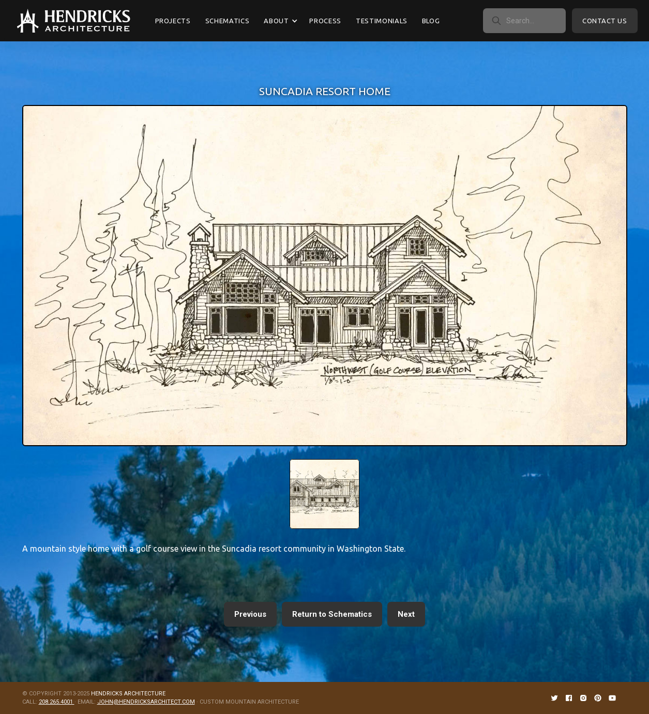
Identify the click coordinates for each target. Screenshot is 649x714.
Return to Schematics (332, 614)
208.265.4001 (56, 701)
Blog (431, 20)
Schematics (227, 20)
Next (406, 614)
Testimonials (381, 20)
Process (325, 20)
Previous (250, 614)
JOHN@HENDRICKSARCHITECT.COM (146, 701)
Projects (173, 20)
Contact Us (604, 20)
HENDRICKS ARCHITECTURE (128, 693)
